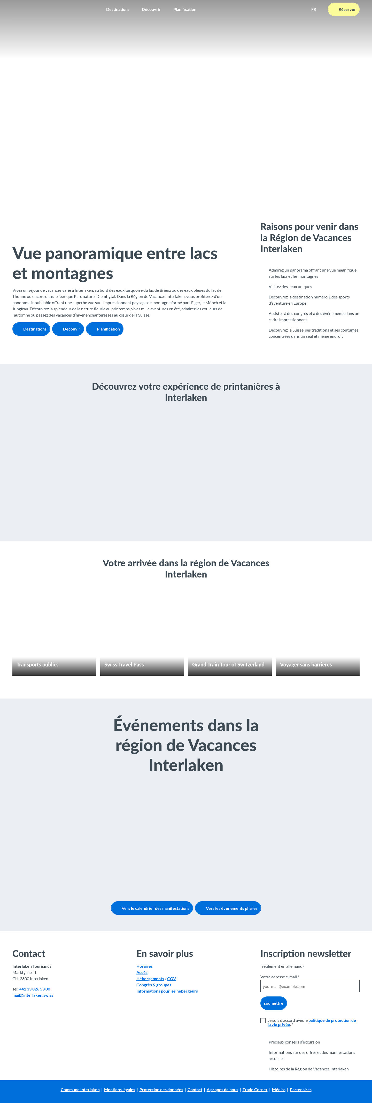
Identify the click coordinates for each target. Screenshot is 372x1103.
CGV (171, 978)
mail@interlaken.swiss (32, 995)
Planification (184, 9)
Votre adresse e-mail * (279, 976)
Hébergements (150, 978)
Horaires (144, 966)
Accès (142, 972)
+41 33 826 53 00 (34, 989)
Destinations (117, 9)
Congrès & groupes (153, 984)
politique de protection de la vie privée (312, 1022)
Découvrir (151, 9)
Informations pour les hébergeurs (167, 991)
